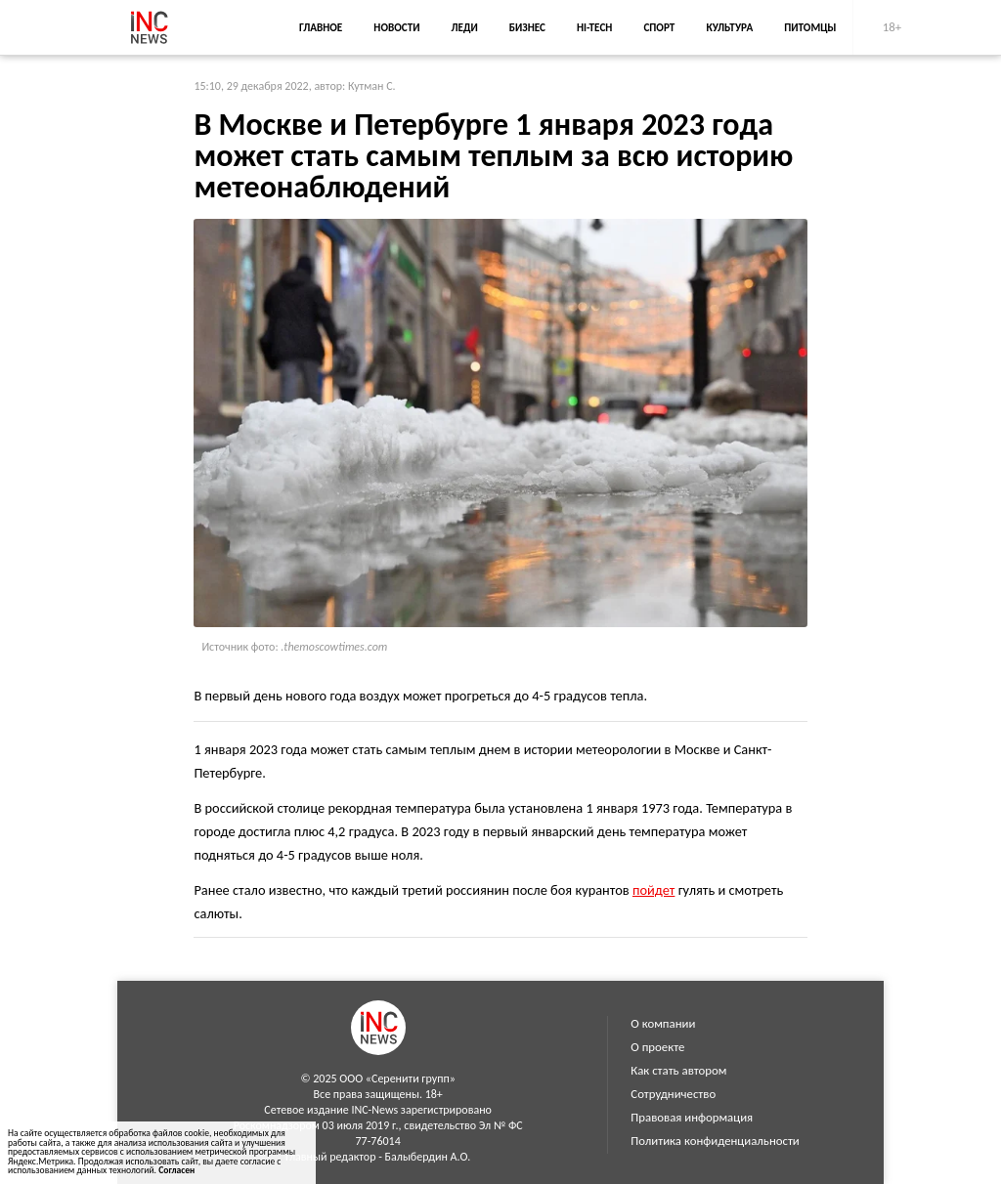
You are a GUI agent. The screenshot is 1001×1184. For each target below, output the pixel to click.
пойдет (653, 890)
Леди (465, 27)
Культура (729, 27)
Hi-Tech (594, 27)
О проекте (657, 1046)
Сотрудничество (673, 1093)
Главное (320, 27)
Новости (396, 27)
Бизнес (527, 27)
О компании (663, 1023)
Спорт (659, 27)
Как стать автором (678, 1070)
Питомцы (810, 27)
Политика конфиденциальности (715, 1140)
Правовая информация (692, 1117)
